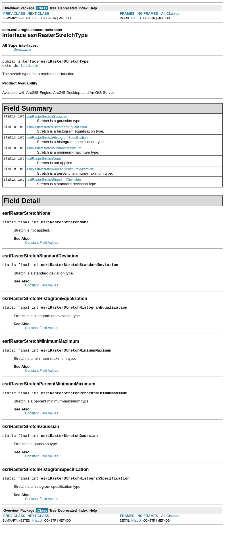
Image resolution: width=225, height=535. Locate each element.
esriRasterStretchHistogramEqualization (56, 129)
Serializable (22, 49)
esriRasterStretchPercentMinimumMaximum (59, 171)
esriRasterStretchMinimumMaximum (53, 150)
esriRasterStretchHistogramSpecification (57, 139)
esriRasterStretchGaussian (46, 118)
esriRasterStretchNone (43, 160)
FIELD (37, 18)
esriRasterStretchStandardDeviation (53, 181)
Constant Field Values (41, 245)
